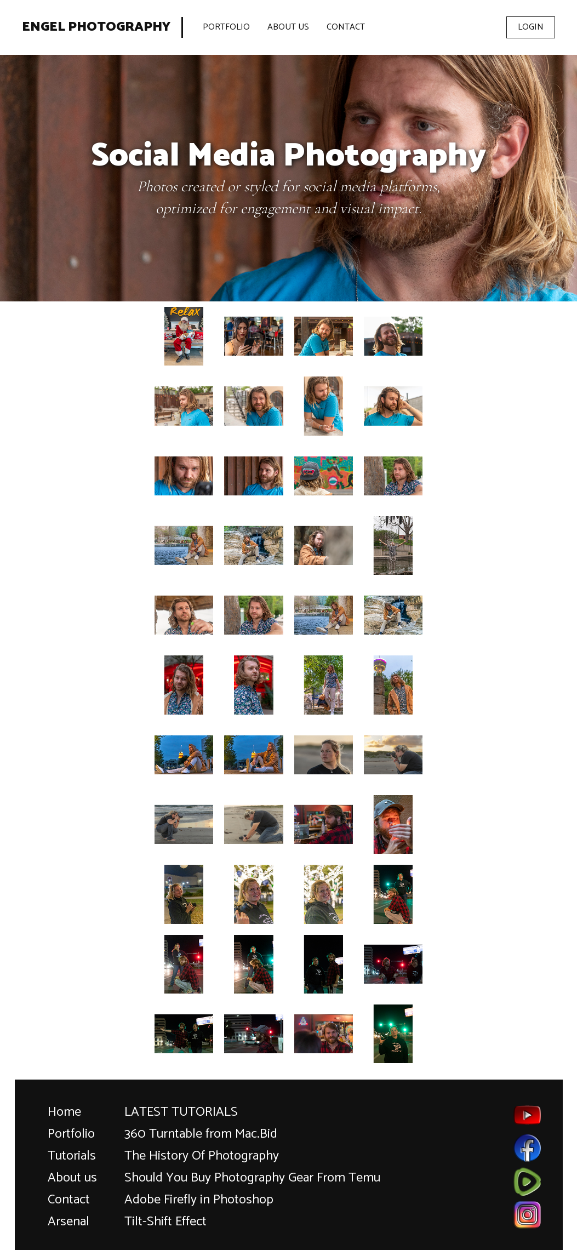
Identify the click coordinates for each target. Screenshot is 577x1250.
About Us (288, 27)
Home (64, 1112)
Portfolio (226, 27)
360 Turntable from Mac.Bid (200, 1134)
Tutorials (72, 1156)
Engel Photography (96, 27)
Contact (346, 27)
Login (531, 27)
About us (72, 1178)
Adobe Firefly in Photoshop (198, 1200)
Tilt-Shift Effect (165, 1221)
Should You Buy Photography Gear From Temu (252, 1178)
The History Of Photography (201, 1156)
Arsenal (68, 1221)
